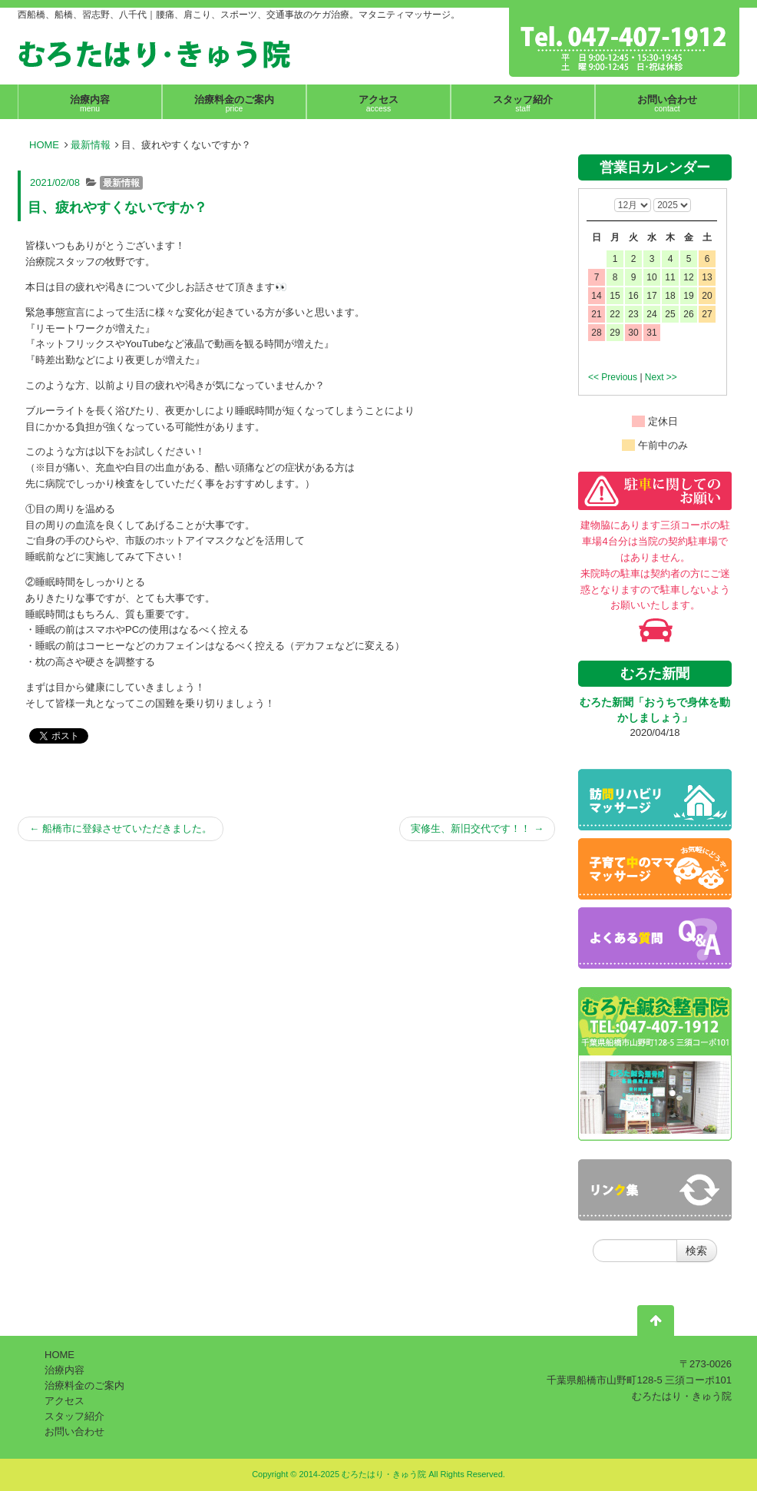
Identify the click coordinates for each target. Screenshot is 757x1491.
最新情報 (91, 145)
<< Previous (612, 377)
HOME (44, 145)
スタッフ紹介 (74, 1416)
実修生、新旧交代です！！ (477, 828)
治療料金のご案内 (84, 1385)
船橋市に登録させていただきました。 (120, 828)
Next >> (661, 377)
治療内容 (64, 1370)
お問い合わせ (74, 1431)
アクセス (64, 1401)
